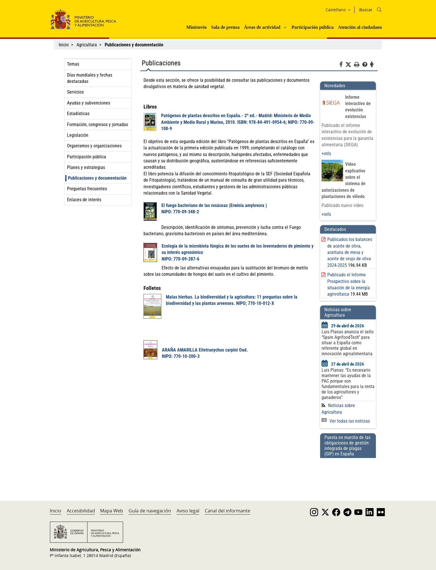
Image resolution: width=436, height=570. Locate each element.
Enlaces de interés (84, 199)
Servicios (75, 92)
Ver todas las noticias (346, 421)
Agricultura (87, 45)
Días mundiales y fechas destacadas (89, 78)
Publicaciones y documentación (97, 178)
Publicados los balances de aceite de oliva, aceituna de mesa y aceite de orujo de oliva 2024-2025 (349, 252)
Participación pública (313, 27)
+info (326, 153)
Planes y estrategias (86, 167)
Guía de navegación (150, 511)
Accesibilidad (81, 511)
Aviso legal (188, 511)
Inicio (64, 45)
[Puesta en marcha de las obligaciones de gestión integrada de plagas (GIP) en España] (348, 474)
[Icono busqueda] (379, 10)
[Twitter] (349, 64)
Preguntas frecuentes (87, 188)
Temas (73, 64)
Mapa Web (111, 511)
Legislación (77, 135)
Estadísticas (78, 113)
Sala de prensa (225, 27)
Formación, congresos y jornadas (97, 124)
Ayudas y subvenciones (88, 103)
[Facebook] (342, 65)
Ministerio (196, 27)
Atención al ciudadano (360, 27)
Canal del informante (227, 511)
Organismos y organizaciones (94, 146)
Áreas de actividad (262, 27)
